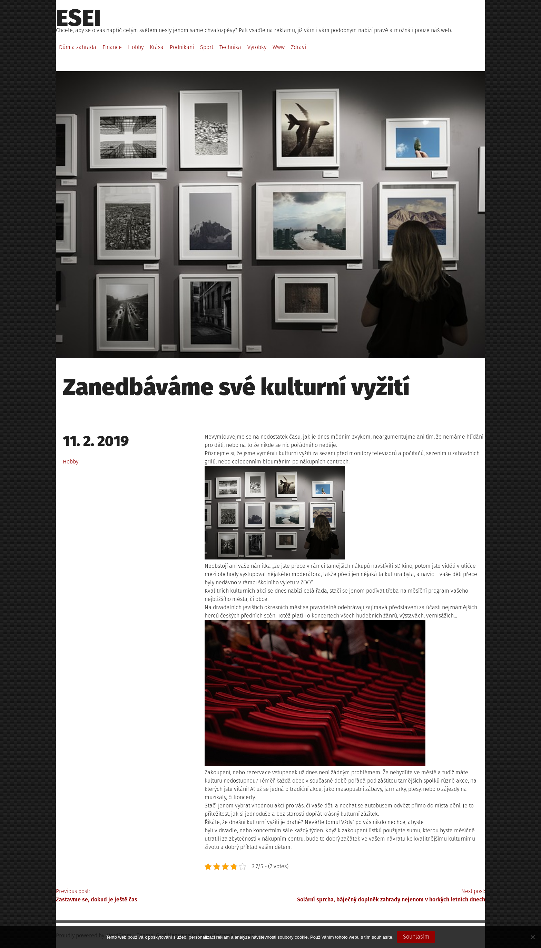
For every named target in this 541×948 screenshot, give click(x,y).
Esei (78, 18)
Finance (112, 47)
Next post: (377, 896)
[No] (532, 936)
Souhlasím (416, 936)
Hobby (136, 47)
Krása (157, 47)
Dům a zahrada (77, 47)
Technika (230, 47)
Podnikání (182, 47)
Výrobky (256, 47)
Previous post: (163, 896)
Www (279, 47)
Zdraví (298, 47)
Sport (206, 47)
